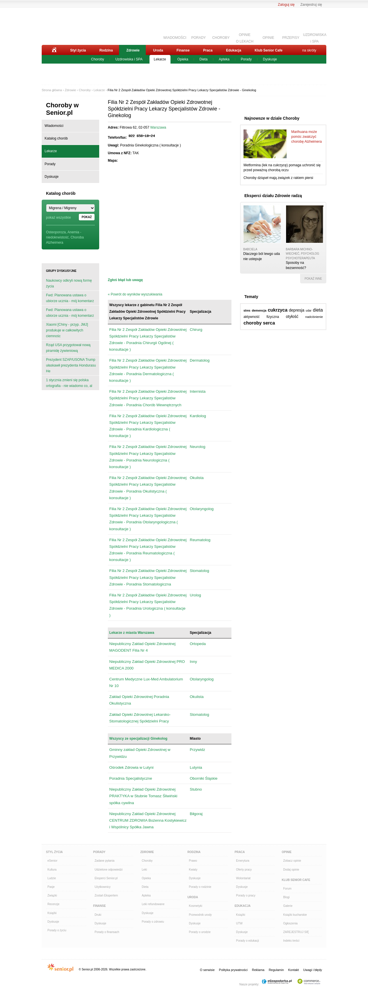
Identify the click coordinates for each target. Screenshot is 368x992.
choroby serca (259, 323)
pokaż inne (313, 278)
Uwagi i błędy (312, 970)
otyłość (292, 316)
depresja (296, 310)
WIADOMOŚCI (174, 38)
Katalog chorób (56, 138)
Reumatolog (200, 540)
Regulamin (276, 970)
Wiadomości (54, 126)
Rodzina (106, 50)
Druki (98, 914)
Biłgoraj (196, 814)
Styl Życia (54, 852)
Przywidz (197, 749)
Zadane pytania (104, 860)
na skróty (309, 50)
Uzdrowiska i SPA (128, 59)
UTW (239, 923)
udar (308, 310)
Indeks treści (291, 940)
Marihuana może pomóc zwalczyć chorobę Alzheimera (306, 137)
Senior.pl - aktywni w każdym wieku (73, 25)
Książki (52, 913)
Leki (144, 869)
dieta (318, 310)
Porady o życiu (56, 930)
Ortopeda (198, 644)
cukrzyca (278, 310)
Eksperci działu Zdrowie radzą (273, 195)
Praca (207, 50)
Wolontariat (243, 878)
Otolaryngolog (202, 509)
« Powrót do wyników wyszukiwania (135, 294)
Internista (198, 391)
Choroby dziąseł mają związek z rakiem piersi (278, 178)
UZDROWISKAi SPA (314, 37)
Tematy (251, 296)
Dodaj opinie (291, 869)
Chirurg (196, 329)
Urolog (195, 595)
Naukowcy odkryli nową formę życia (69, 283)
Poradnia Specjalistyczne (130, 778)
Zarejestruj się (311, 5)
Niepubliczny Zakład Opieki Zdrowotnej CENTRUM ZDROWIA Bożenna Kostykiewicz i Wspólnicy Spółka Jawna (148, 820)
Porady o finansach (107, 932)
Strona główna (52, 90)
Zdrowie (132, 50)
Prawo (193, 860)
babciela (250, 249)
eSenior (52, 860)
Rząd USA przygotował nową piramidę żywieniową (68, 348)
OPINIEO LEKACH (245, 37)
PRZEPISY (290, 38)
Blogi (286, 897)
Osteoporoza (56, 232)
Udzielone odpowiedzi (108, 869)
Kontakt (293, 970)
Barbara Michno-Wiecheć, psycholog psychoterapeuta (302, 254)
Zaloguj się (286, 5)
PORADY (198, 38)
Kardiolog (198, 416)
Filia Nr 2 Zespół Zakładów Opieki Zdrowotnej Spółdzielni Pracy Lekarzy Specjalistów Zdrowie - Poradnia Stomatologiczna (148, 577)
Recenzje (53, 904)
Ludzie (51, 878)
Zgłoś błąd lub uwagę (125, 280)
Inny (193, 661)
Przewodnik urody (200, 914)
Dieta (204, 59)
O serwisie (207, 970)
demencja (259, 310)
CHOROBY (221, 38)
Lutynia (196, 767)
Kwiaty (193, 869)
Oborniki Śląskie (203, 778)
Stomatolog (199, 571)
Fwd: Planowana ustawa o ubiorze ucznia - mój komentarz (70, 298)
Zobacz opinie (292, 860)
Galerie (287, 905)
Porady (246, 59)
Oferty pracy (244, 869)
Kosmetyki (195, 905)
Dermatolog (200, 360)
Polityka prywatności (233, 970)
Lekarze (160, 59)
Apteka (224, 59)
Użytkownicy (103, 886)
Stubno (196, 789)
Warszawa (158, 127)
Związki (52, 895)
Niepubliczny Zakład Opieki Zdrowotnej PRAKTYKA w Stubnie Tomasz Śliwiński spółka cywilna (143, 796)
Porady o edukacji (247, 940)
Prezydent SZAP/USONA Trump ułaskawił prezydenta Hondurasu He (71, 365)
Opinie (287, 852)
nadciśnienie (314, 316)
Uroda (158, 50)
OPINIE (268, 38)
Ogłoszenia (290, 923)
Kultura (52, 869)
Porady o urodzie (200, 932)
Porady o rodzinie (200, 886)
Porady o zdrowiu (153, 921)
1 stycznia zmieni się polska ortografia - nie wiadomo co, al (69, 383)
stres (247, 310)
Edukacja (233, 50)
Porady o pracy (245, 895)
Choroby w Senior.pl (62, 109)
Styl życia (78, 50)
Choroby (97, 59)
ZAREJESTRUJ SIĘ (296, 932)
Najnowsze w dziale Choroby (271, 118)
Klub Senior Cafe (269, 50)
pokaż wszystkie (58, 217)
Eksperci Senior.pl (106, 878)
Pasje (51, 886)
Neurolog (197, 447)
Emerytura (242, 860)
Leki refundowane (153, 904)
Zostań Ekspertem (106, 895)
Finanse (183, 50)
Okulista (197, 478)
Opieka (182, 59)
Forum (287, 888)
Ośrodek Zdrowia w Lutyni (131, 767)
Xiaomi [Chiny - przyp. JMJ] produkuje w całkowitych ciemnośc (67, 330)
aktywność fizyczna (261, 317)
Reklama (258, 970)
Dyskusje (270, 59)
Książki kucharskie (295, 914)
